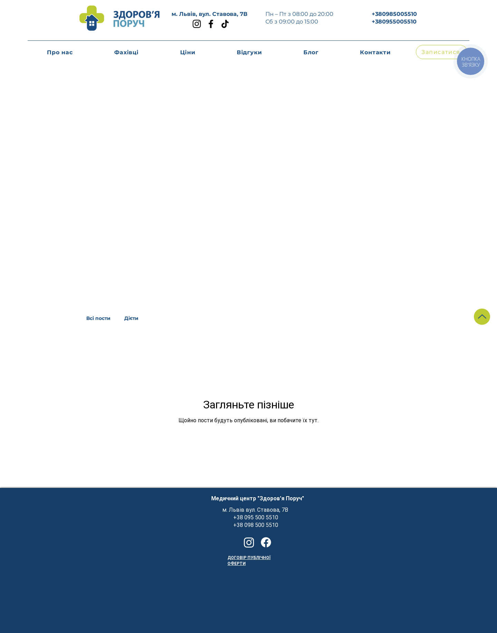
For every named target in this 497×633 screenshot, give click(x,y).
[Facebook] (210, 23)
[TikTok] (225, 23)
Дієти (131, 318)
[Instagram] (196, 23)
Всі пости (98, 318)
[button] (188, 52)
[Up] (482, 317)
